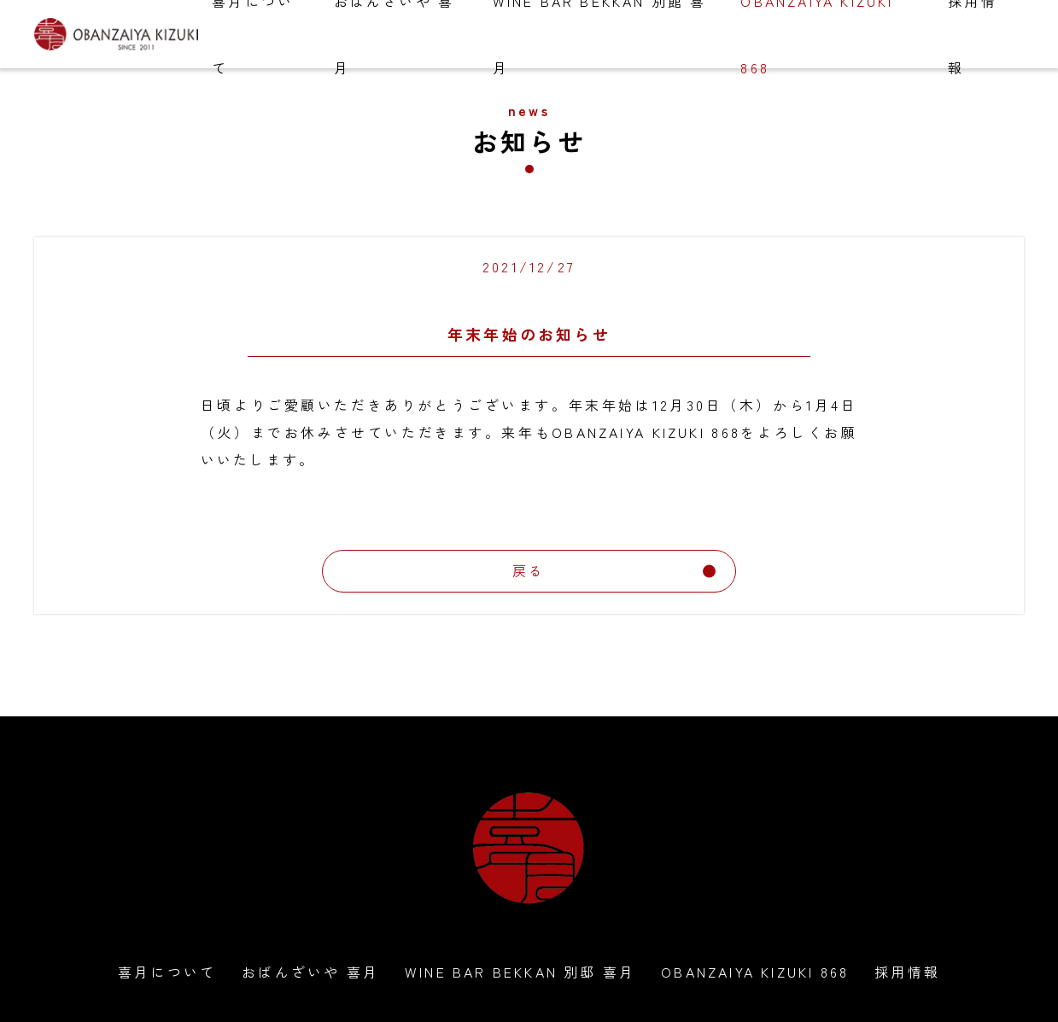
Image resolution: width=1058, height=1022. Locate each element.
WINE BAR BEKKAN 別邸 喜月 (520, 971)
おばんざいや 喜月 (310, 971)
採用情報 (907, 971)
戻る (614, 570)
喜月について (167, 971)
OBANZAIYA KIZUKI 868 (755, 971)
